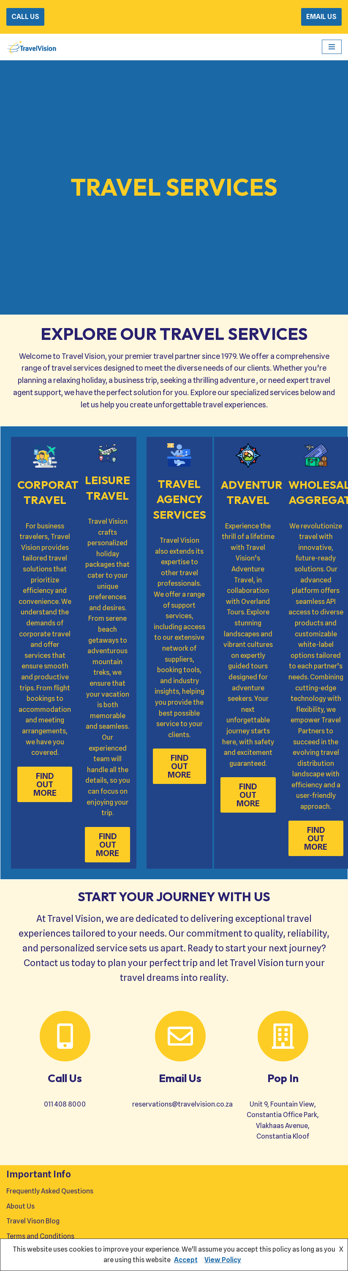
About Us (20, 1206)
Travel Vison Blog (33, 1221)
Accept (186, 1260)
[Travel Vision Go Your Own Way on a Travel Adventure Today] (31, 47)
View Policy (222, 1260)
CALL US (25, 17)
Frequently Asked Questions (49, 1191)
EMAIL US (321, 17)
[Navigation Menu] (332, 47)
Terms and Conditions (40, 1236)
